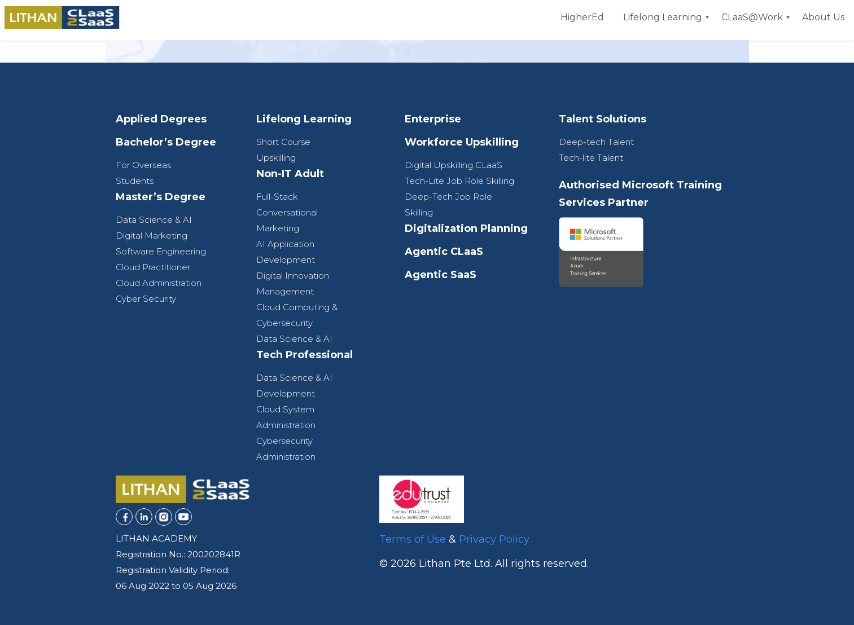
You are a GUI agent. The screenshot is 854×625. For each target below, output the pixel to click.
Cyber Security (146, 298)
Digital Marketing (151, 235)
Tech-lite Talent (591, 157)
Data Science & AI (154, 219)
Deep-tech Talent (596, 142)
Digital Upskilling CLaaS (453, 165)
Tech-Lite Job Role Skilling (459, 180)
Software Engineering (161, 251)
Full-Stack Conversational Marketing (287, 212)
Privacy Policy (494, 539)
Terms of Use (412, 539)
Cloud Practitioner (153, 267)
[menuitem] (582, 17)
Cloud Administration (159, 283)
